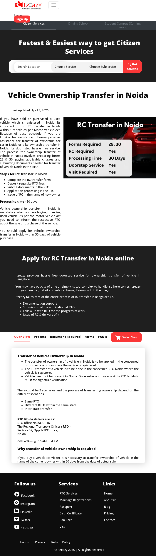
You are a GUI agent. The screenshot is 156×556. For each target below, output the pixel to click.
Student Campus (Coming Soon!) (123, 25)
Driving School (78, 23)
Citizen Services (34, 23)
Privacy (40, 542)
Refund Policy (60, 542)
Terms (24, 542)
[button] (44, 66)
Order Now (126, 337)
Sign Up (22, 19)
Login (18, 15)
